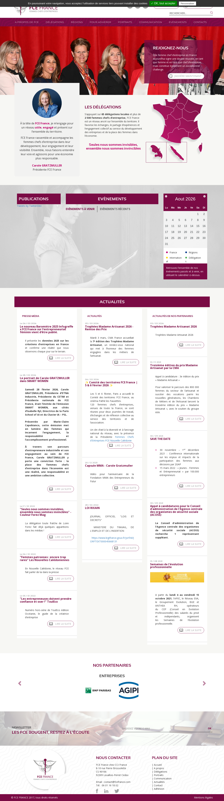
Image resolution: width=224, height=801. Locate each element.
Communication (150, 22)
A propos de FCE (27, 22)
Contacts (200, 22)
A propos (159, 768)
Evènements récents (115, 209)
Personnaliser (187, 3)
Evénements (178, 22)
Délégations (55, 22)
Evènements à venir (80, 209)
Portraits (125, 22)
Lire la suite (63, 358)
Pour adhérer (100, 22)
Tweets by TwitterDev (29, 205)
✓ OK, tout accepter (163, 3)
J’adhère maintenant (188, 76)
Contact (158, 785)
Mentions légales (203, 797)
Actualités (159, 782)
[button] (19, 682)
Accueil (158, 764)
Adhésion (159, 788)
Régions (77, 22)
